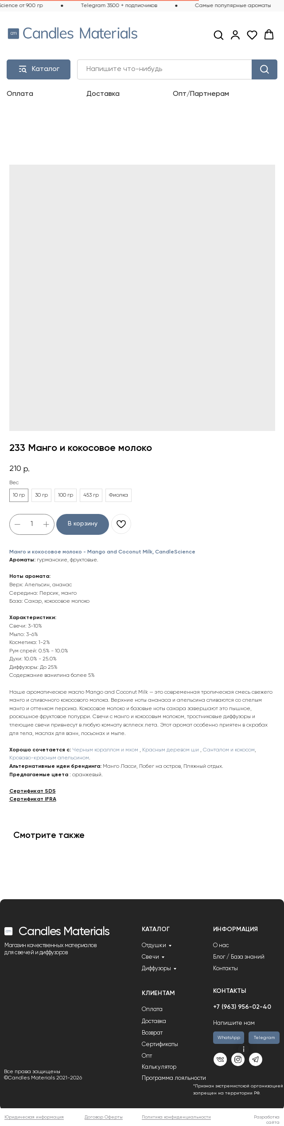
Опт (147, 1056)
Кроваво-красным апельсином (49, 758)
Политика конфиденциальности (176, 1117)
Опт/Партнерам (201, 94)
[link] (235, 34)
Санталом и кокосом (229, 750)
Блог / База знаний (239, 957)
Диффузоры (156, 969)
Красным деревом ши (170, 750)
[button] (218, 34)
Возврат (152, 1033)
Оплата (20, 94)
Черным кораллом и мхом (106, 750)
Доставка (103, 94)
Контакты (225, 969)
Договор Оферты (104, 1117)
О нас (221, 945)
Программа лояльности (174, 1078)
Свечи (150, 957)
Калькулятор (159, 1067)
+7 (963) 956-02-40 (242, 1007)
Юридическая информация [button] (34, 1117)
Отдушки (154, 945)
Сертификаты (160, 1044)
